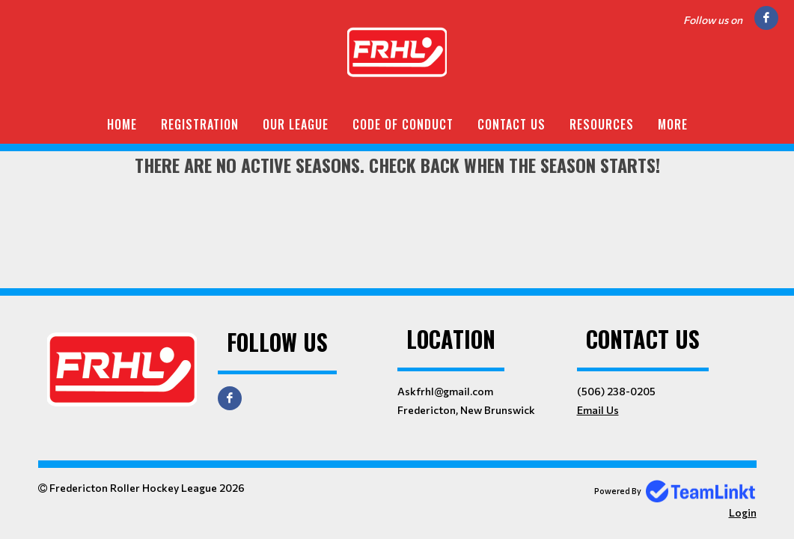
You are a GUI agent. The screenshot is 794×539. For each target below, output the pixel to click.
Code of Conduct (403, 124)
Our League (296, 124)
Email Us (598, 410)
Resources (601, 124)
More (673, 124)
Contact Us (511, 124)
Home (122, 124)
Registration (200, 124)
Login (743, 512)
